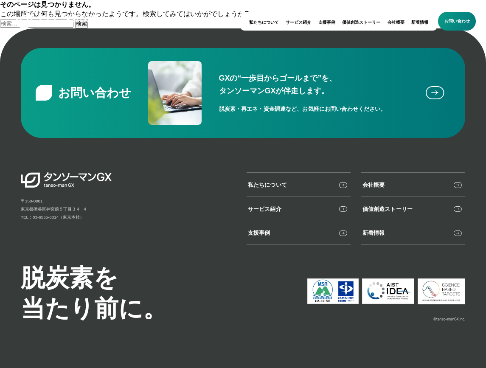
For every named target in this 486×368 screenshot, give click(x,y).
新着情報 (419, 22)
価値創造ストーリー (361, 22)
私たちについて (264, 22)
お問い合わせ (457, 20)
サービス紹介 (298, 22)
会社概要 (396, 22)
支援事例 (326, 22)
